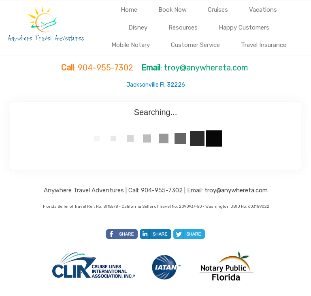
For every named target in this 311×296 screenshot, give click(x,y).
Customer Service (195, 45)
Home (129, 9)
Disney (137, 27)
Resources (183, 27)
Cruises (218, 9)
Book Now (172, 9)
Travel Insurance (263, 45)
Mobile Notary (130, 45)
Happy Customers (244, 27)
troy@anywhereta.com (236, 190)
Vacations (263, 9)
